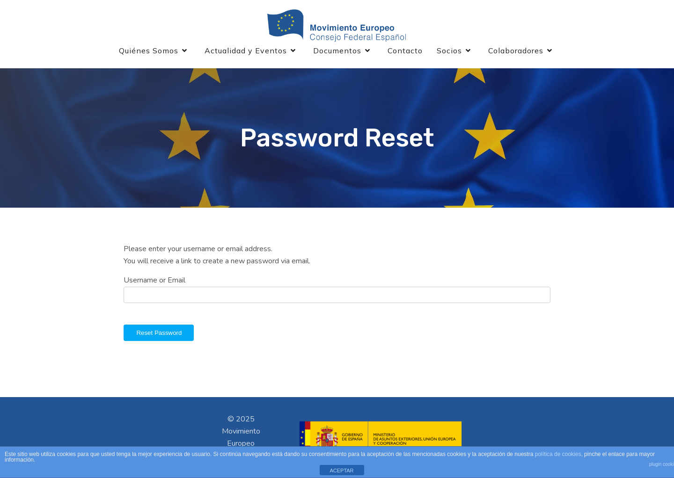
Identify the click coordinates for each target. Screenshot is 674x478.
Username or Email (154, 280)
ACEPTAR (341, 470)
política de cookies (558, 454)
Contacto (405, 50)
